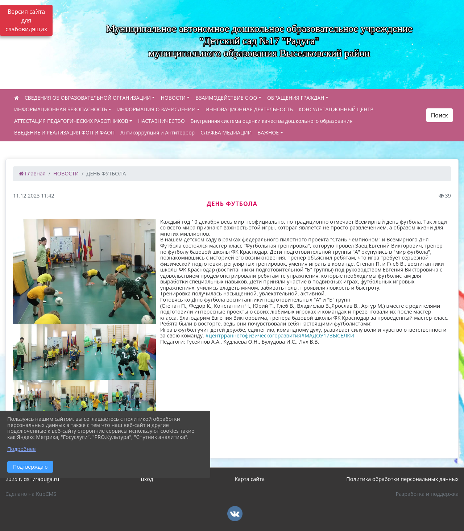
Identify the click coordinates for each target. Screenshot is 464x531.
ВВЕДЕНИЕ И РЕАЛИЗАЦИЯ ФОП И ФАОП (64, 132)
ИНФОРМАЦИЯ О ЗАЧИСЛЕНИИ (156, 109)
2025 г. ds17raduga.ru (32, 479)
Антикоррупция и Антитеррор (157, 132)
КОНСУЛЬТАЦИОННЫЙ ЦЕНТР (336, 109)
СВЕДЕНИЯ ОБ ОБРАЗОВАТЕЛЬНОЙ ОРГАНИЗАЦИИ (88, 97)
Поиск (439, 115)
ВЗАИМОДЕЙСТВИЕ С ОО (226, 97)
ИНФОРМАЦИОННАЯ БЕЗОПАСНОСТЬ (60, 109)
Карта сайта (250, 479)
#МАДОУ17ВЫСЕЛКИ (327, 335)
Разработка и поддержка (427, 493)
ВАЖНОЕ (268, 132)
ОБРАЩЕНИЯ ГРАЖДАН (295, 97)
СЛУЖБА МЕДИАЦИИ (226, 132)
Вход (147, 479)
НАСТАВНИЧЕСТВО (161, 120)
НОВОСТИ (173, 97)
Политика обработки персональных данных (402, 479)
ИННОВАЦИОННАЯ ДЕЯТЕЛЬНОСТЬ (249, 109)
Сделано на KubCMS (30, 493)
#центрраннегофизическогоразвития (253, 335)
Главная (32, 173)
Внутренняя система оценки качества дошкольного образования (272, 120)
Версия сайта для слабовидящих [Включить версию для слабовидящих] (26, 20)
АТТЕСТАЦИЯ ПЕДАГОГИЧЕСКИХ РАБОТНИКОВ (71, 120)
